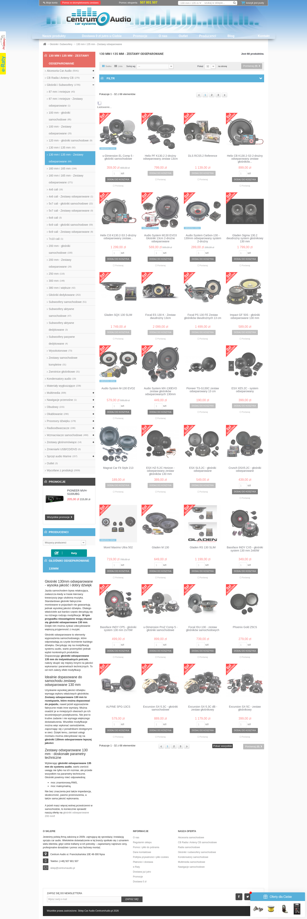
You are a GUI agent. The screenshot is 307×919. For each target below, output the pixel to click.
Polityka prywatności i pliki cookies (151, 857)
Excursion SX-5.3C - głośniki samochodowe (160, 708)
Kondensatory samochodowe (193, 857)
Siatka (107, 66)
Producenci (207, 36)
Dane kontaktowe (142, 852)
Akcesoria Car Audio (63, 70)
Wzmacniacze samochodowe (67, 435)
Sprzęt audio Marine (62, 456)
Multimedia (56, 392)
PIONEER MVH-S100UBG (77, 492)
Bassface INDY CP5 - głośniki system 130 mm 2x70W (118, 629)
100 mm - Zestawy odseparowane (60, 130)
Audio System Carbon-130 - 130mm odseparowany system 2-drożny (202, 238)
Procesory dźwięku (61, 421)
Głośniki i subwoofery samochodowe (197, 852)
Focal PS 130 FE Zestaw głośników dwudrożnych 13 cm (202, 316)
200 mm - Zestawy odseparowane (60, 263)
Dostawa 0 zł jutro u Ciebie (102, 36)
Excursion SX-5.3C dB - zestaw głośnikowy (202, 708)
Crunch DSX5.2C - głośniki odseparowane (244, 469)
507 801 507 (148, 2)
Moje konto (50, 2)
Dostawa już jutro (142, 871)
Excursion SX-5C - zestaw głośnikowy (245, 708)
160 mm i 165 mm (63, 168)
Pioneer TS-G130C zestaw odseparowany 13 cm (202, 390)
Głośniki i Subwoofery (63, 84)
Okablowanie (58, 414)
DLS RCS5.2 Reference (202, 155)
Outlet (183, 36)
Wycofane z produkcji (63, 470)
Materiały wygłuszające (64, 385)
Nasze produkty (54, 36)
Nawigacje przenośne (62, 399)
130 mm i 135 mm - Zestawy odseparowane (66, 158)
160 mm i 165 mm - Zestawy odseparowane (66, 179)
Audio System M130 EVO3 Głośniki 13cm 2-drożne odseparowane (160, 238)
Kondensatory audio (61, 378)
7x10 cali (56, 238)
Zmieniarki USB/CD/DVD (64, 449)
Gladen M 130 (160, 547)
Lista (118, 66)
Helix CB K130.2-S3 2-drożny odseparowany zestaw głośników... (245, 158)
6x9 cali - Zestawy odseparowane (71, 231)
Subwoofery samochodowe (68, 301)
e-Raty (136, 867)
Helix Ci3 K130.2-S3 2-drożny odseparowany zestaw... (118, 237)
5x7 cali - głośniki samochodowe (71, 203)
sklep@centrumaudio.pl (62, 868)
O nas (163, 36)
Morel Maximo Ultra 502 (118, 547)
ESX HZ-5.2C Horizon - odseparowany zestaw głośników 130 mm (160, 470)
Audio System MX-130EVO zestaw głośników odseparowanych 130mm (160, 391)
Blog (231, 36)
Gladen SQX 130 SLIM (118, 314)
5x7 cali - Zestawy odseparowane (71, 210)
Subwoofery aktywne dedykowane (61, 326)
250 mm (57, 273)
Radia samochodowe (189, 847)
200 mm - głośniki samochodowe (60, 249)
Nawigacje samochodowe (191, 867)
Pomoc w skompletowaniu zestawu (80, 2)
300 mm (57, 280)
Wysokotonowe (60, 350)
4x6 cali (56, 189)
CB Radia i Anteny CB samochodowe (197, 842)
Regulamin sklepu (142, 842)
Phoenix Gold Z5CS (245, 627)
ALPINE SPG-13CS (118, 706)
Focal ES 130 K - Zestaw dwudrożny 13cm (160, 316)
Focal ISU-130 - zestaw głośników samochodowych (202, 629)
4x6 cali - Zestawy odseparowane (71, 196)
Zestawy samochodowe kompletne (63, 361)
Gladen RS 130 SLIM (203, 547)
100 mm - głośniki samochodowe (60, 116)
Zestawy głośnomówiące (64, 442)
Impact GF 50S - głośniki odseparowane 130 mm (245, 316)
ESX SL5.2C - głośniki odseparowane (202, 469)
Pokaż (200, 66)
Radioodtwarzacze (61, 428)
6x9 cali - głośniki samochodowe (71, 224)
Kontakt (264, 36)
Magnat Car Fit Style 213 (118, 467)
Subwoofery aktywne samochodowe (61, 312)
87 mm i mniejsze (62, 91)
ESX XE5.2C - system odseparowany (244, 390)
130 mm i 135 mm (62, 147)
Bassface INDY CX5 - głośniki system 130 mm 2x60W (245, 549)
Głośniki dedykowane (65, 294)
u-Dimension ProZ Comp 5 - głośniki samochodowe (160, 629)
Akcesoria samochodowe (191, 837)
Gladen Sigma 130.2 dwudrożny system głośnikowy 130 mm (245, 238)
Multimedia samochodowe (191, 862)
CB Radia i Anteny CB (63, 77)
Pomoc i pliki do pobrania (146, 847)
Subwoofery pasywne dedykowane (62, 340)
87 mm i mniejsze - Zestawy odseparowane (66, 102)
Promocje (140, 36)
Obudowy (55, 406)
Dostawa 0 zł (139, 881)
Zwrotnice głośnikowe (64, 371)
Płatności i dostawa (143, 862)
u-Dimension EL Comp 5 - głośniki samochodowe (118, 157)
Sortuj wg (130, 66)
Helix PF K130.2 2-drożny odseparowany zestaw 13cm (160, 157)
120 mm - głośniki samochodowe (70, 140)
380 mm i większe (62, 287)
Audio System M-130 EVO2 (118, 388)
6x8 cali (55, 217)
